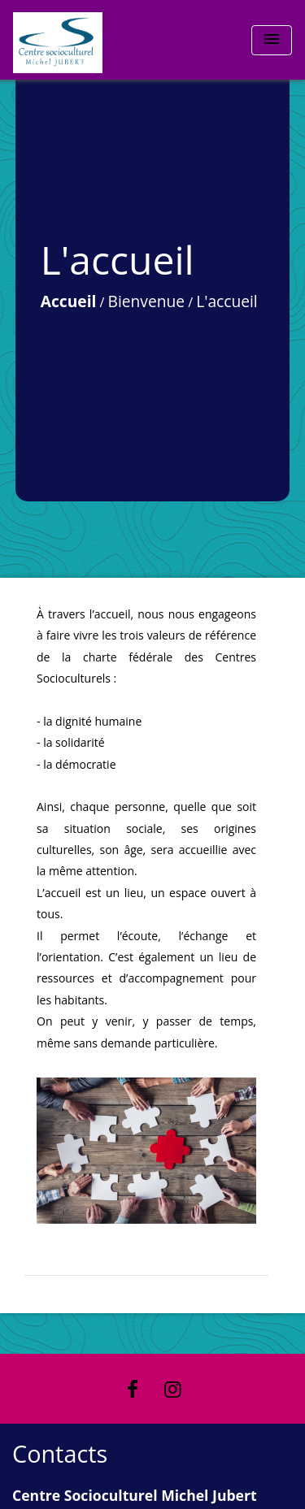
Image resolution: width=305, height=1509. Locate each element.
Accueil (69, 301)
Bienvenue (146, 301)
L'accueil (227, 301)
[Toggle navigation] (271, 40)
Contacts (59, 1454)
